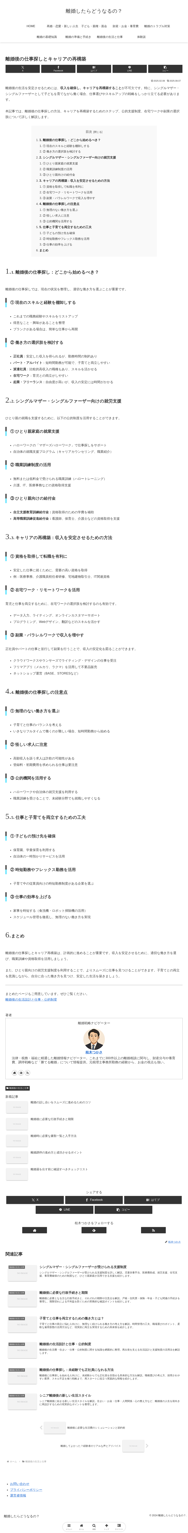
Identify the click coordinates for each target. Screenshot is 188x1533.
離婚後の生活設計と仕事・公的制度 (31, 1002)
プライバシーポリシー (26, 1493)
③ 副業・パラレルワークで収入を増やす (69, 199)
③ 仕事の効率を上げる (57, 246)
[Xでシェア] (34, 69)
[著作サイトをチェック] (14, 1075)
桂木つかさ (94, 1055)
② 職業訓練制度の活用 (57, 169)
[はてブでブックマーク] (94, 69)
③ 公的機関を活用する (57, 222)
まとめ (44, 252)
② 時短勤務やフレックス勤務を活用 (66, 240)
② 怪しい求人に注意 (56, 217)
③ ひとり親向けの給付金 (59, 175)
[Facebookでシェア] (64, 69)
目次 (89, 132)
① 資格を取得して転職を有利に (63, 187)
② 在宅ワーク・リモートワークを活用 (67, 193)
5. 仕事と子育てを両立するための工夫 (67, 229)
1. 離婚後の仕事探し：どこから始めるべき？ (71, 140)
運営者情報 (18, 1499)
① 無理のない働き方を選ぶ (60, 211)
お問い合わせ (19, 1487)
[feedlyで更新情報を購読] (21, 1075)
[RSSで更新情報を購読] (27, 1075)
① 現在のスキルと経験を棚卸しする (66, 146)
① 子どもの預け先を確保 (59, 235)
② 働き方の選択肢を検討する (62, 152)
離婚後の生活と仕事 (17, 1090)
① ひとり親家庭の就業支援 (60, 164)
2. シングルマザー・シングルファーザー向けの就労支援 (79, 158)
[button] (153, 69)
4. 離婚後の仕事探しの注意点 (60, 205)
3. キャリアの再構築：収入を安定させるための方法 (76, 182)
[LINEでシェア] (124, 69)
